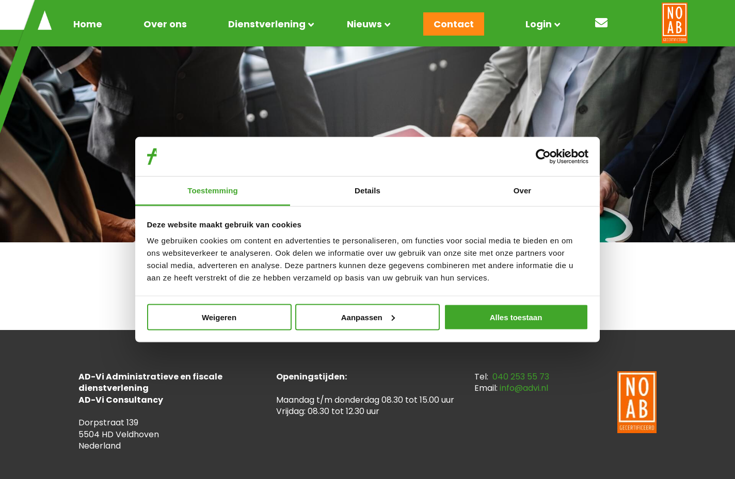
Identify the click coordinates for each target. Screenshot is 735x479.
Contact (454, 24)
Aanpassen (368, 316)
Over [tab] (523, 190)
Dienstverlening (267, 24)
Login (538, 24)
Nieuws (364, 24)
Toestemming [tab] (212, 190)
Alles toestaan (516, 316)
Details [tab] (367, 190)
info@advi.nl (524, 388)
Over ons (165, 24)
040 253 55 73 (520, 377)
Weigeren (219, 316)
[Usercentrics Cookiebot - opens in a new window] (543, 156)
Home (87, 24)
